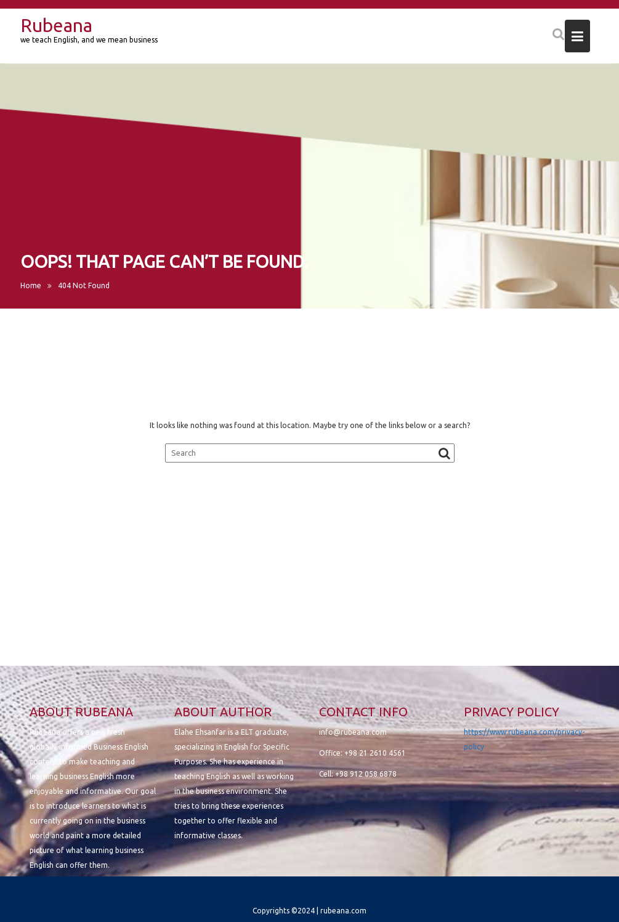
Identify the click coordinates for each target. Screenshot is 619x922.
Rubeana (56, 25)
